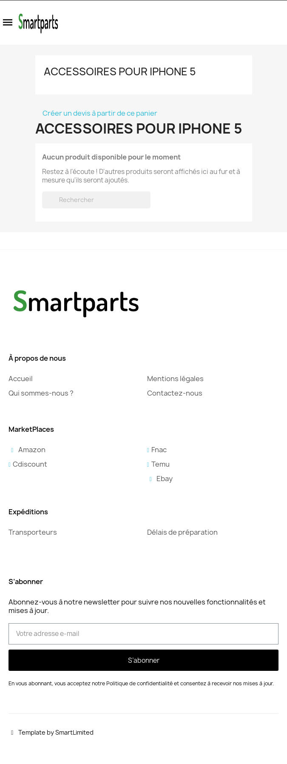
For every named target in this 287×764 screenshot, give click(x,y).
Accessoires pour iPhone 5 (120, 71)
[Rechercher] (96, 199)
